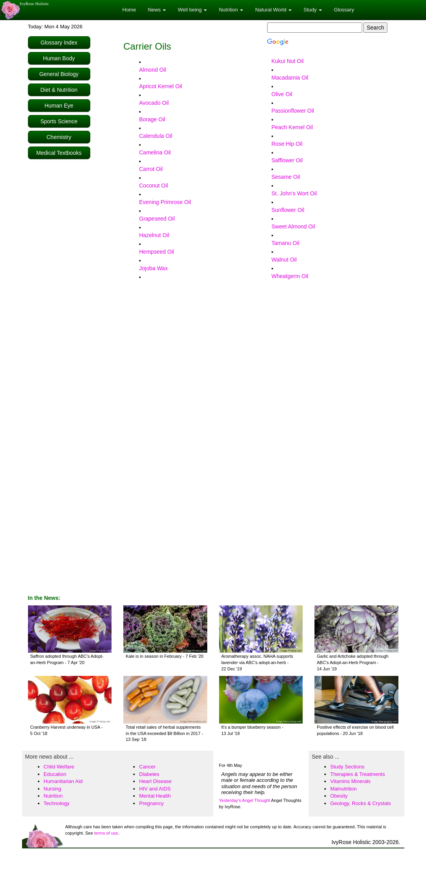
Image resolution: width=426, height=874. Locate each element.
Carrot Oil (151, 169)
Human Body (59, 58)
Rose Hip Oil (287, 144)
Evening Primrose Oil (165, 202)
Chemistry (59, 137)
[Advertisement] (59, 280)
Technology (57, 803)
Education (55, 774)
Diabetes (149, 774)
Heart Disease (155, 781)
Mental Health (155, 796)
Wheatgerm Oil (290, 276)
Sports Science (58, 121)
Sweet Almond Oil (293, 226)
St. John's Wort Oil (294, 193)
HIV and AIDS (155, 789)
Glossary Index (59, 42)
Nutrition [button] (231, 10)
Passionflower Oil (293, 111)
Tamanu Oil (286, 243)
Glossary (344, 10)
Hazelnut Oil (154, 235)
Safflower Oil (287, 160)
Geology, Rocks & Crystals (360, 803)
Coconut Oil (153, 185)
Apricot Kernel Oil (160, 86)
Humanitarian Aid (63, 781)
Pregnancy (151, 803)
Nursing (52, 789)
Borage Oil (152, 119)
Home (129, 10)
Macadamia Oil (290, 77)
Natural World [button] (273, 10)
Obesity (339, 796)
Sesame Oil (286, 177)
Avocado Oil (154, 103)
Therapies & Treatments (357, 774)
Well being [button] (192, 10)
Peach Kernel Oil (292, 127)
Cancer (147, 767)
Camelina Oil (155, 152)
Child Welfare (59, 767)
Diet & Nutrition (58, 90)
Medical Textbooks (59, 153)
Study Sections (347, 767)
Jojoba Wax (153, 268)
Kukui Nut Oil (288, 61)
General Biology (59, 74)
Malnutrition (343, 789)
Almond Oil (152, 70)
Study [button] (312, 10)
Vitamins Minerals (350, 781)
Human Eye (59, 105)
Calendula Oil (155, 136)
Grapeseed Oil (157, 218)
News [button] (157, 10)
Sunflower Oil (288, 210)
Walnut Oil (284, 259)
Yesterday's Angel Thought (244, 800)
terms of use (106, 833)
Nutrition (53, 796)
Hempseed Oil (156, 252)
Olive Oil (282, 94)
